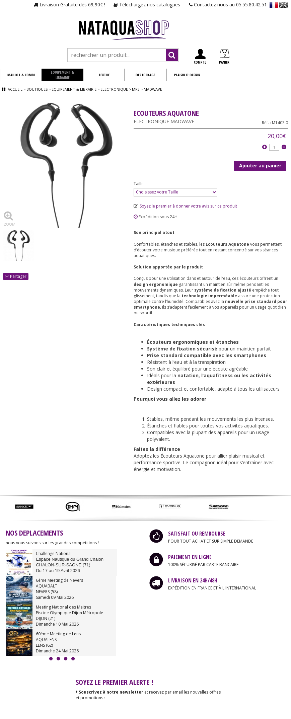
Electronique (114, 89)
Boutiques (37, 89)
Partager (15, 276)
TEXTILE (104, 74)
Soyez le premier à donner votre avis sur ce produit (185, 206)
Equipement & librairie (74, 89)
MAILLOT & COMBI (21, 74)
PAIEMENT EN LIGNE (190, 557)
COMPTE (200, 56)
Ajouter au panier (260, 165)
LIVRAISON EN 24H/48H (192, 580)
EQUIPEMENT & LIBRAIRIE (62, 75)
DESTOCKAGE (145, 74)
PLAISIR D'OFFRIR (187, 74)
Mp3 (136, 89)
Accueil (15, 89)
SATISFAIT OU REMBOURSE (196, 533)
